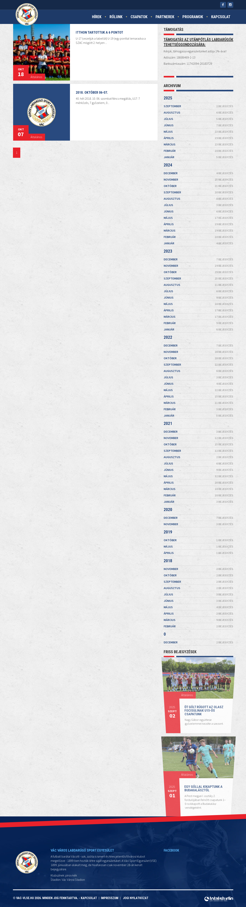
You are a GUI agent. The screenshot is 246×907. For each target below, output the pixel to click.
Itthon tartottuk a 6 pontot (100, 32)
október (198, 153)
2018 (172, 531)
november (198, 144)
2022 (167, 336)
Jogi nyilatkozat (135, 898)
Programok (192, 16)
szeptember (198, 31)
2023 (164, 239)
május (198, 72)
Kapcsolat (220, 16)
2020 (171, 493)
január (198, 112)
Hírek (96, 16)
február (198, 102)
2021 (169, 420)
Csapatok (139, 16)
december (198, 135)
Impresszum (110, 898)
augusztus (198, 41)
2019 (171, 510)
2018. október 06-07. (92, 92)
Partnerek (165, 16)
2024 (161, 123)
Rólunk (116, 16)
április (198, 82)
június (198, 62)
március (198, 92)
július (198, 52)
